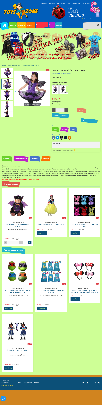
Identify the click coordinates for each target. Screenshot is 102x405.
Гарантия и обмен (65, 3)
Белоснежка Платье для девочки (51, 224)
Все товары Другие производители (61, 73)
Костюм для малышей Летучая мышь (17, 225)
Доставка (35, 159)
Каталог (11, 25)
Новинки (29, 25)
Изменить (61, 146)
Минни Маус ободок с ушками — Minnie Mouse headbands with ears (84, 291)
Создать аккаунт (94, 19)
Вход (84, 19)
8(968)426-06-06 (73, 12)
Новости (20, 25)
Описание (6, 159)
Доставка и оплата (54, 3)
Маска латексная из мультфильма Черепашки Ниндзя (18, 291)
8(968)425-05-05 (73, 11)
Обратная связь (76, 3)
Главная (4, 65)
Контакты (59, 25)
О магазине (44, 3)
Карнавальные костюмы (14, 65)
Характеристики (21, 159)
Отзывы (51, 25)
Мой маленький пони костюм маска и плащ (51, 291)
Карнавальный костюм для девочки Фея (84, 225)
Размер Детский (56, 84)
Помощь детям (85, 3)
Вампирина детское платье (17, 350)
